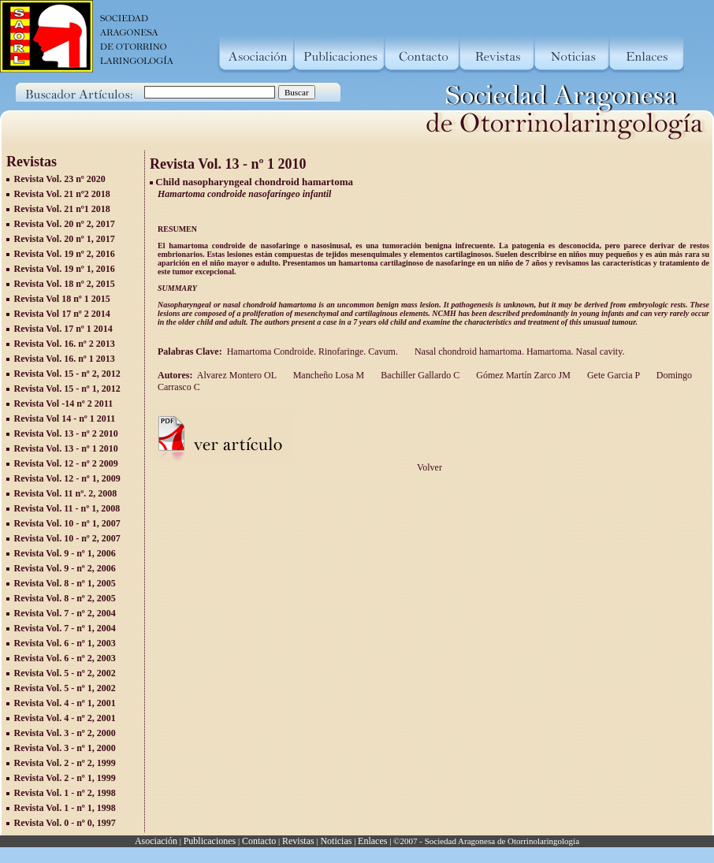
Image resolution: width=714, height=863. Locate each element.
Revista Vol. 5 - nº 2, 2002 (65, 673)
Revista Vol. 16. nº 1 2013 (64, 358)
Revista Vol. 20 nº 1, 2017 (64, 238)
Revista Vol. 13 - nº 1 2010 (66, 448)
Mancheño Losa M (328, 375)
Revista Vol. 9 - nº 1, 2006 (65, 553)
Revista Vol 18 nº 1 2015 (62, 298)
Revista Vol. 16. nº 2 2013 (64, 343)
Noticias (335, 840)
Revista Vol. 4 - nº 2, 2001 (65, 718)
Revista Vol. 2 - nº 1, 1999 (65, 777)
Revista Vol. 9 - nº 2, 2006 (65, 568)
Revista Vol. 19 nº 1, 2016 (64, 268)
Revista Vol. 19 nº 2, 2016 (64, 253)
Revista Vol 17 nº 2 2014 (62, 313)
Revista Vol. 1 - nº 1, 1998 (65, 807)
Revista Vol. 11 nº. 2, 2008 (65, 493)
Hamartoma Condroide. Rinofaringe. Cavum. (315, 351)
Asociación (156, 840)
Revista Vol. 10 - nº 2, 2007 (67, 538)
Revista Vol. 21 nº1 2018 (62, 208)
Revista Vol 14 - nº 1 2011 (65, 418)
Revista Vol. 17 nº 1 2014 (63, 328)
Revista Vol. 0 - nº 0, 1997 (65, 822)
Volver (429, 467)
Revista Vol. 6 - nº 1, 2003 (65, 643)
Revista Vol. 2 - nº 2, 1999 (65, 762)
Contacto (259, 840)
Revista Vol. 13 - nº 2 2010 (66, 433)
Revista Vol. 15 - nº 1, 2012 (67, 388)
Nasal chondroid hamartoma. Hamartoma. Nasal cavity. (519, 351)
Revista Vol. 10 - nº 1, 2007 (67, 523)
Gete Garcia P (612, 375)
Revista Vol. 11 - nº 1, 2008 (67, 508)
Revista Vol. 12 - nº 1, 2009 (67, 478)
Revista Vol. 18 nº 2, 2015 (64, 283)
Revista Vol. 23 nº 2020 (60, 178)
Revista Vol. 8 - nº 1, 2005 (65, 583)
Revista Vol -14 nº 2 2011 (63, 403)
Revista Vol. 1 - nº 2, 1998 (65, 792)
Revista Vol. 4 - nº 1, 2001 (65, 703)
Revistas (298, 840)
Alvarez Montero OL (237, 375)
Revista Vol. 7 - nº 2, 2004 (65, 613)
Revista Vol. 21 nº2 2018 (62, 193)
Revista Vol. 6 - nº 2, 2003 (65, 658)
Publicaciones (210, 840)
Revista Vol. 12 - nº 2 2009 (66, 463)
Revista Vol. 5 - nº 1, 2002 (65, 688)
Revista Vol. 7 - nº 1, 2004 (65, 628)
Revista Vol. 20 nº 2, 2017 (64, 223)
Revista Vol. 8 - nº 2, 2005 (65, 598)
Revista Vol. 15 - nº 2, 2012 (67, 373)
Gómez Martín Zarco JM (522, 375)
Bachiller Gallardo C (418, 375)
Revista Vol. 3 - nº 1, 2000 (65, 747)
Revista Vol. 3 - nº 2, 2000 (65, 732)
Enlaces (372, 840)
